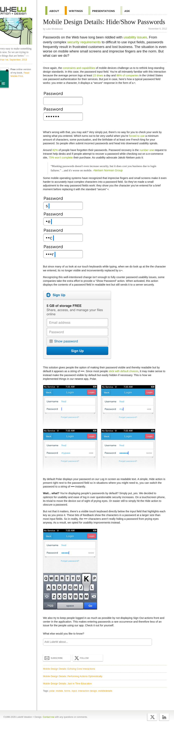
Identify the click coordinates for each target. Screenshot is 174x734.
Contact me (48, 725)
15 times (113, 82)
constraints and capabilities (81, 75)
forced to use (139, 143)
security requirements (86, 49)
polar (54, 698)
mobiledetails (107, 698)
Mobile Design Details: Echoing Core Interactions (71, 676)
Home (19, 11)
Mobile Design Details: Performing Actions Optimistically (75, 683)
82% (57, 157)
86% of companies (143, 82)
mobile (61, 698)
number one (149, 157)
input (76, 698)
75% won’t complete (76, 164)
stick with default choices (126, 378)
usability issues (137, 44)
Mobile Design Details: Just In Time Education (69, 690)
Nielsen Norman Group (110, 177)
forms (70, 698)
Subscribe (56, 665)
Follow (83, 665)
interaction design (89, 698)
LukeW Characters (19, 31)
